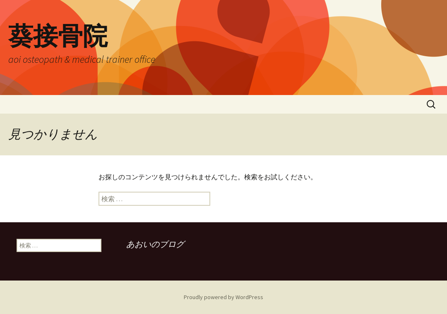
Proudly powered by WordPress (223, 297)
